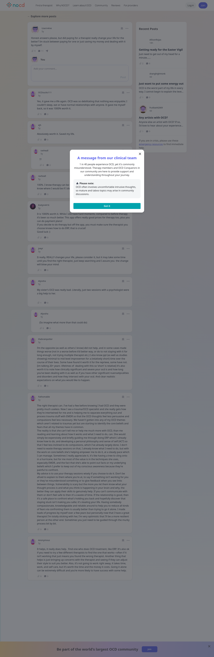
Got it (107, 206)
